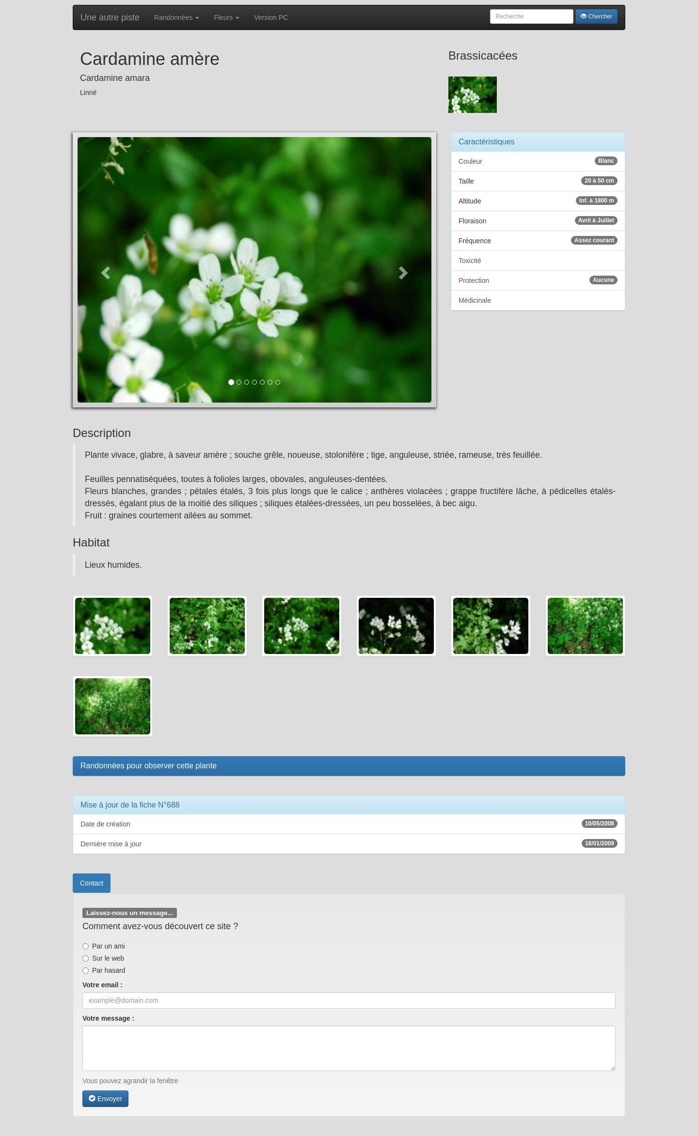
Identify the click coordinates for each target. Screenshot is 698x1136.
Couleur (538, 160)
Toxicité (470, 261)
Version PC (271, 17)
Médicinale (475, 300)
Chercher (596, 16)
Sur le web (103, 958)
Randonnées (176, 17)
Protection (538, 280)
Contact (91, 883)
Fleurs (226, 17)
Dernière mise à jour (349, 843)
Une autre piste (110, 17)
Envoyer (105, 1099)
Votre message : (108, 1018)
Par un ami (103, 946)
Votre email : (102, 985)
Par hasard (103, 970)
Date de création (349, 823)
